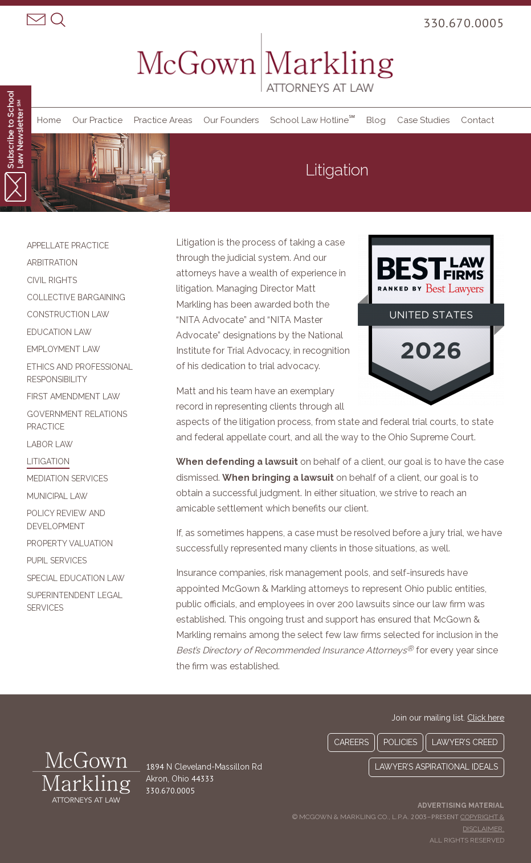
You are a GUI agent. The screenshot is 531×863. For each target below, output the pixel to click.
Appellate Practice (68, 245)
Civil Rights (52, 280)
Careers (351, 742)
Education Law (59, 332)
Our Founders (231, 120)
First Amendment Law (73, 396)
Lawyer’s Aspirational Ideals (436, 766)
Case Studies (423, 120)
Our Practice (97, 120)
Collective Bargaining (76, 297)
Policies (400, 742)
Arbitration (52, 262)
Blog (376, 120)
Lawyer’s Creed (465, 742)
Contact (477, 120)
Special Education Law (76, 578)
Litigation (48, 461)
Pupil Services (57, 560)
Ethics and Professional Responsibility (80, 373)
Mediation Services (67, 478)
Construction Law (68, 314)
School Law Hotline (312, 119)
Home (49, 120)
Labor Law (50, 444)
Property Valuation (70, 543)
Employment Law (63, 349)
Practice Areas (163, 120)
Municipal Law (57, 496)
